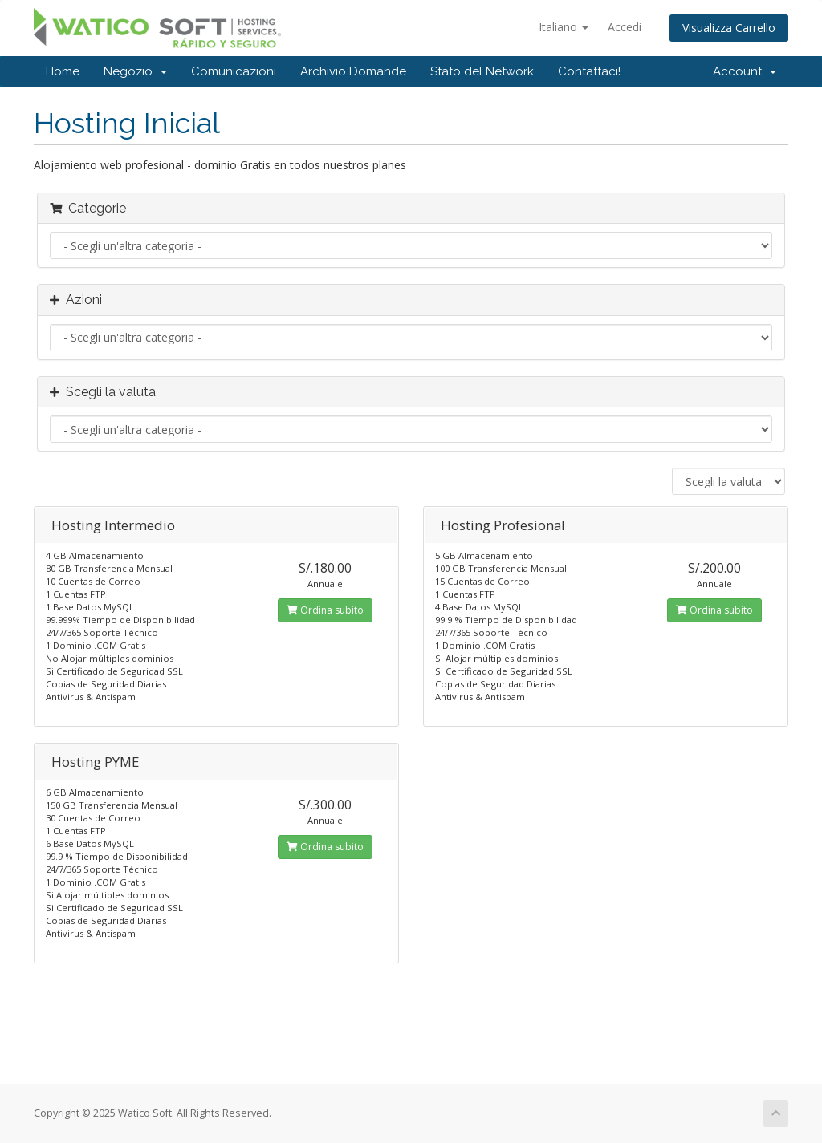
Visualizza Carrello (728, 27)
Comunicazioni (233, 71)
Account (744, 71)
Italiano (563, 26)
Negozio (135, 71)
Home (62, 71)
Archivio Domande (353, 71)
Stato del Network (482, 71)
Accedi (624, 26)
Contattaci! (589, 71)
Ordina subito (325, 610)
